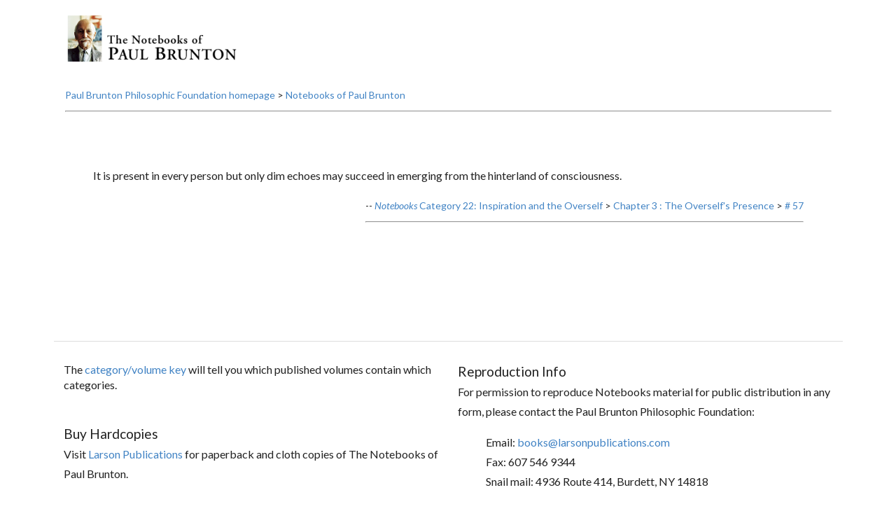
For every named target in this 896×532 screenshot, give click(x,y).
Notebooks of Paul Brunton (345, 95)
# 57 (794, 205)
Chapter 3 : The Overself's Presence (693, 205)
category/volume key (135, 369)
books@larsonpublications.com (593, 442)
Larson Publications (135, 454)
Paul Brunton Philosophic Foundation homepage (170, 95)
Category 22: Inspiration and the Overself (488, 205)
